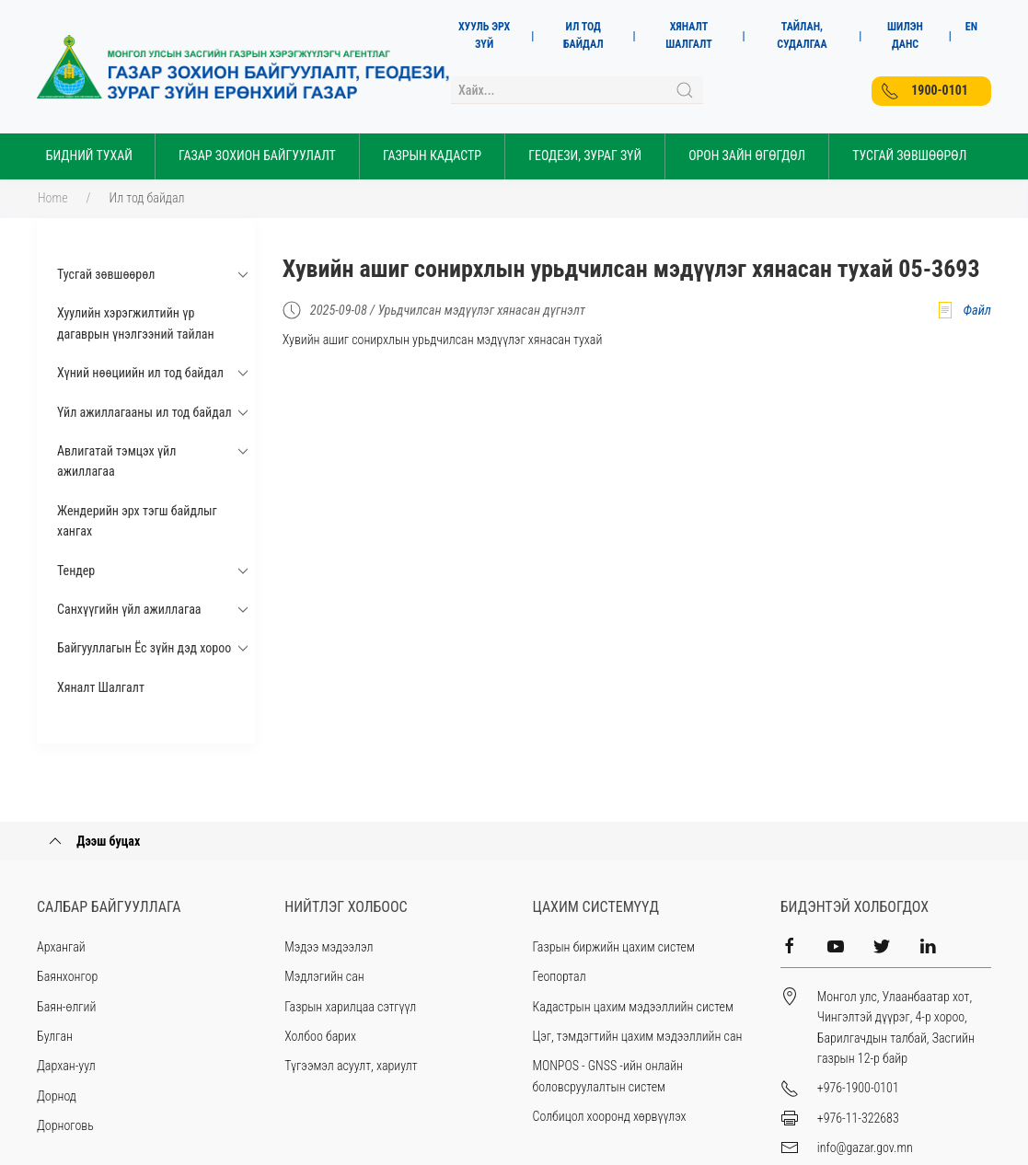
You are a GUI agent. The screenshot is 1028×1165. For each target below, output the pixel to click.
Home (53, 197)
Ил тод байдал (147, 197)
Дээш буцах (93, 841)
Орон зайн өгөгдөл (746, 155)
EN (971, 26)
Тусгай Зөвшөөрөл (909, 155)
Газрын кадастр (432, 155)
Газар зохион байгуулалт (257, 155)
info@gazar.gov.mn (865, 1147)
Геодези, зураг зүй (584, 155)
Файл (963, 310)
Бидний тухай (89, 155)
